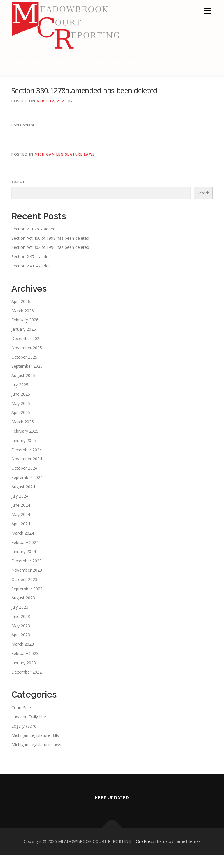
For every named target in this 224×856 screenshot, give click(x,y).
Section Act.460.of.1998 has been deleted (50, 239)
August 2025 (23, 376)
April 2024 (20, 524)
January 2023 (23, 663)
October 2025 (24, 357)
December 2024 (26, 450)
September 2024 (27, 478)
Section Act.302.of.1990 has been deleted (50, 248)
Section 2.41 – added (31, 267)
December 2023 (26, 561)
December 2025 (26, 339)
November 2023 (26, 571)
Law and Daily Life (28, 717)
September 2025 (27, 367)
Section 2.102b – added (33, 230)
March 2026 (22, 311)
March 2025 (22, 422)
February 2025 (24, 432)
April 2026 (20, 302)
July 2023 (19, 608)
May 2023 (20, 626)
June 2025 (20, 395)
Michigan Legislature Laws (65, 155)
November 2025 (26, 348)
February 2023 (24, 654)
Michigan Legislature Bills (35, 736)
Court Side (21, 708)
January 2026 (23, 330)
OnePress (145, 842)
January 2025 (23, 441)
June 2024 (20, 506)
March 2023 (22, 645)
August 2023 (23, 598)
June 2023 (20, 617)
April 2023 (20, 635)
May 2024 (20, 515)
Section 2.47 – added (31, 257)
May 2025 (20, 404)
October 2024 (24, 469)
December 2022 (26, 672)
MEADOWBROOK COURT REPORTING (75, 62)
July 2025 (19, 385)
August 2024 (23, 487)
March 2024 (22, 534)
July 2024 (19, 496)
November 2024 (26, 459)
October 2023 (24, 580)
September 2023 (27, 589)
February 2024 (24, 543)
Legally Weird (23, 727)
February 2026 (24, 320)
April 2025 (20, 413)
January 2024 (23, 552)
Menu (207, 10)
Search (17, 182)
